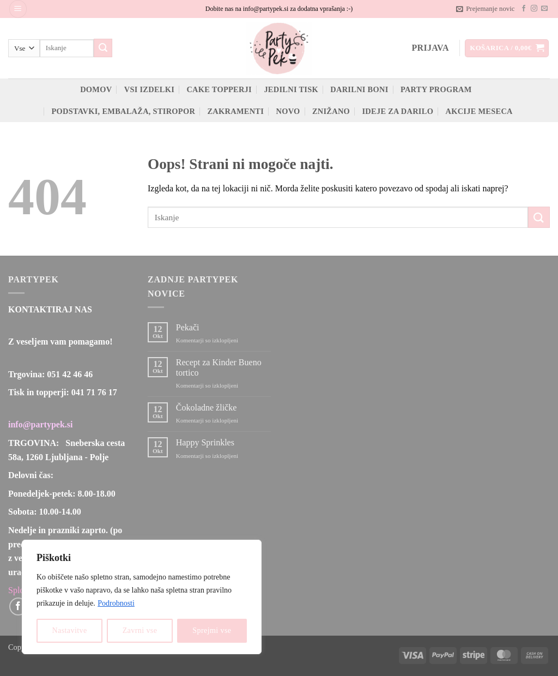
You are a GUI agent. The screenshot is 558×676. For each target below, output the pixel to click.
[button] (18, 9)
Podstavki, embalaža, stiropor (123, 111)
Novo (288, 111)
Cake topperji (219, 89)
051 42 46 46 (70, 374)
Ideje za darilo (397, 111)
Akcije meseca (479, 111)
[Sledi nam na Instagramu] (534, 9)
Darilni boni (359, 89)
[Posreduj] (103, 48)
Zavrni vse (140, 630)
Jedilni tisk (291, 89)
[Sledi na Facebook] (523, 9)
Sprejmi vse (211, 630)
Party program (436, 89)
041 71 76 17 (94, 392)
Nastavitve (69, 630)
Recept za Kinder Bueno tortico (219, 367)
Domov (96, 89)
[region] (142, 597)
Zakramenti (235, 111)
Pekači (187, 327)
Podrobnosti (116, 603)
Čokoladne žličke (206, 407)
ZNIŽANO (331, 111)
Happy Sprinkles (205, 442)
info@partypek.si (40, 424)
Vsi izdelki (149, 89)
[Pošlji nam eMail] (544, 9)
